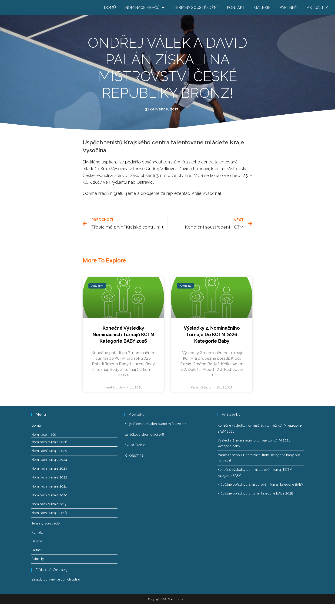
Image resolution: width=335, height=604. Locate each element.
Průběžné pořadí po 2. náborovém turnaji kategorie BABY (260, 484)
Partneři (288, 7)
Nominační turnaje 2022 (49, 477)
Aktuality (317, 7)
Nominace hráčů (144, 7)
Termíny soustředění (196, 7)
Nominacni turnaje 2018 (49, 513)
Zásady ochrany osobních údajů (55, 579)
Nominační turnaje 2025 (49, 451)
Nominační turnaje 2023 (49, 468)
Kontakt (236, 7)
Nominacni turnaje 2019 (49, 504)
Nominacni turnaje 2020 (49, 495)
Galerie (262, 7)
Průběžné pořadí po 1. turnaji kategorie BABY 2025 (255, 493)
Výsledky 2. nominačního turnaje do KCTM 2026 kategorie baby (212, 334)
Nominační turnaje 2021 (49, 486)
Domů (110, 7)
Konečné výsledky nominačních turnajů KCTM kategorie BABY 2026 (123, 334)
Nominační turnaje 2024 (49, 459)
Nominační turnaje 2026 (49, 442)
